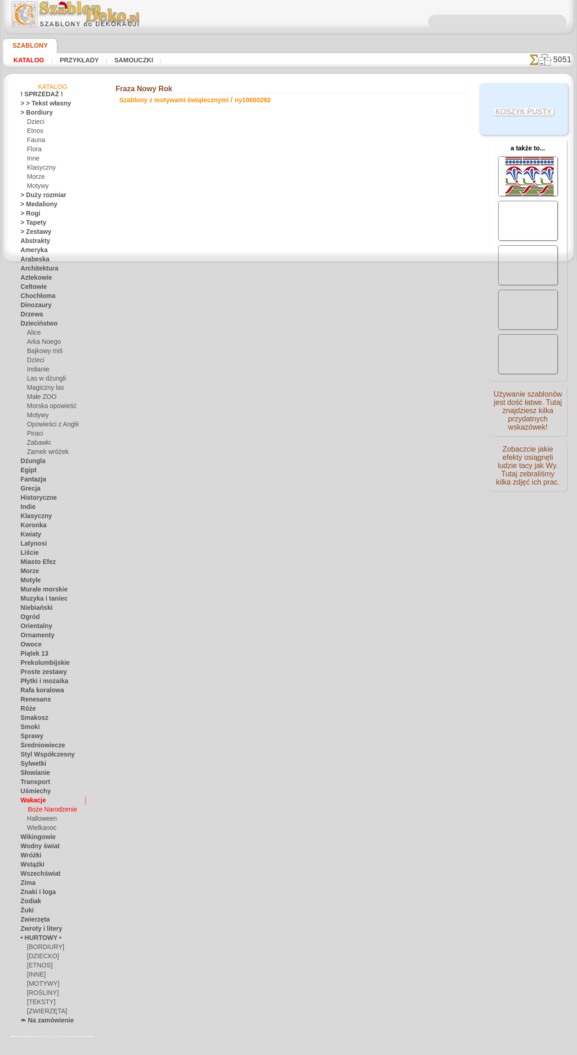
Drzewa (30, 316)
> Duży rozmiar (39, 197)
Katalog (28, 60)
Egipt (27, 472)
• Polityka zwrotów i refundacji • (288, 487)
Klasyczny (39, 169)
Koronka (31, 527)
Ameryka (32, 252)
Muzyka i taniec (40, 600)
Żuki (26, 912)
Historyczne (36, 499)
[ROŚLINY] (41, 994)
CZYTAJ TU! (211, 279)
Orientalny (34, 628)
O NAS (229, 439)
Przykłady (78, 60)
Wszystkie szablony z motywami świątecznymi (288, 371)
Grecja (29, 490)
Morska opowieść (49, 407)
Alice (33, 334)
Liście (28, 554)
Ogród (28, 618)
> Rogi (28, 215)
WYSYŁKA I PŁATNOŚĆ (316, 439)
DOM (205, 439)
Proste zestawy (40, 673)
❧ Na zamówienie (43, 1022)
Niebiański (34, 609)
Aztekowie (33, 279)
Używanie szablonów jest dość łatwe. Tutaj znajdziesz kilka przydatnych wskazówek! (528, 414)
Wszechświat (37, 875)
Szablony (26, 45)
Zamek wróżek (45, 453)
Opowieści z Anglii (49, 426)
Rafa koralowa (39, 692)
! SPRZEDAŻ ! (38, 96)
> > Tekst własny (40, 105)
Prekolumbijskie (40, 664)
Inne (32, 160)
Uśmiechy (33, 793)
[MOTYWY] (41, 985)
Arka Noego (41, 343)
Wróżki (29, 857)
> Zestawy (33, 233)
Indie (27, 508)
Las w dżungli (44, 380)
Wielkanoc (40, 829)
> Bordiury (33, 114)
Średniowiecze (38, 747)
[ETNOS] (38, 967)
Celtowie (31, 288)
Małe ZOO (40, 398)
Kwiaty (29, 536)
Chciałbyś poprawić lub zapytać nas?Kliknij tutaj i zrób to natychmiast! (288, 408)
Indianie (37, 371)
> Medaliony (36, 206)
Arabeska (32, 261)
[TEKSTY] (38, 1004)
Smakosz (32, 719)
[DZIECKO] (41, 958)
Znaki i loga (35, 893)
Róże (27, 710)
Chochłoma (35, 297)
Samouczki (131, 60)
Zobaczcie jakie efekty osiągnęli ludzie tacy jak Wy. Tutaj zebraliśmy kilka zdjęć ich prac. (528, 474)
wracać (288, 351)
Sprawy (30, 738)
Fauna (35, 142)
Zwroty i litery (38, 930)
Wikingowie (35, 838)
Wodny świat (37, 848)
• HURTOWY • (38, 939)
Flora (33, 151)
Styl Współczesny (43, 756)
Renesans (33, 701)
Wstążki (31, 866)
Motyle (29, 582)
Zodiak (29, 903)
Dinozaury (34, 307)
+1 (317, 351)
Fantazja (32, 481)
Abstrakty (33, 242)
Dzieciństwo (36, 325)
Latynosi (32, 545)
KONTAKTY (260, 439)
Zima (27, 884)
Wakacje (31, 802)
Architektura (37, 270)
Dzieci (34, 123)
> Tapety (31, 224)
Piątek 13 (32, 655)
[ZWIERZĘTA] (44, 1013)
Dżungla (31, 462)
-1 (258, 351)
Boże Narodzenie (49, 811)
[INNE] (36, 976)
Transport (33, 783)
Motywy (37, 187)
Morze (35, 178)
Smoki (28, 728)
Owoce (29, 646)
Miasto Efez (36, 563)
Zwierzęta (33, 921)
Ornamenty (35, 637)
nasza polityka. (414, 1048)
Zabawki (37, 444)
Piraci (34, 435)
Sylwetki (31, 765)
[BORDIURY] (43, 949)
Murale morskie (40, 591)
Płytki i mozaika (40, 683)
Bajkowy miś (42, 352)
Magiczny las (43, 389)
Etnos (34, 132)
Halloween (40, 820)
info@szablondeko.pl (288, 502)
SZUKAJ (367, 439)
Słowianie (33, 774)
